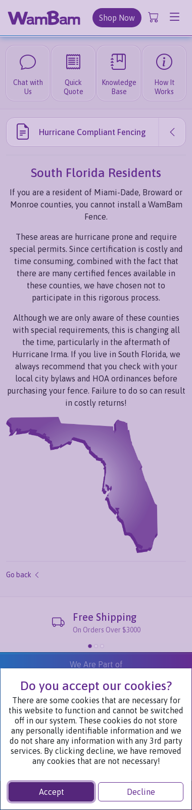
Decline (141, 791)
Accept (51, 791)
